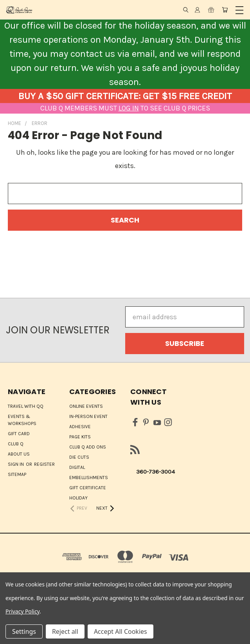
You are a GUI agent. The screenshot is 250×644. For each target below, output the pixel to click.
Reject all (65, 631)
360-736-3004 (155, 471)
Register (44, 464)
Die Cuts (79, 457)
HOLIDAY (78, 498)
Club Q (15, 444)
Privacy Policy (22, 611)
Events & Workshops (22, 420)
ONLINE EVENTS (86, 406)
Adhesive (80, 426)
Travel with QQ (25, 406)
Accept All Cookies (120, 631)
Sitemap (17, 474)
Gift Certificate (87, 487)
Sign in (16, 464)
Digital (77, 467)
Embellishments (88, 477)
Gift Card (19, 433)
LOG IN (129, 108)
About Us (19, 454)
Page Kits (80, 437)
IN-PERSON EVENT (88, 416)
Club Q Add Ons (87, 447)
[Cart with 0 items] (225, 10)
